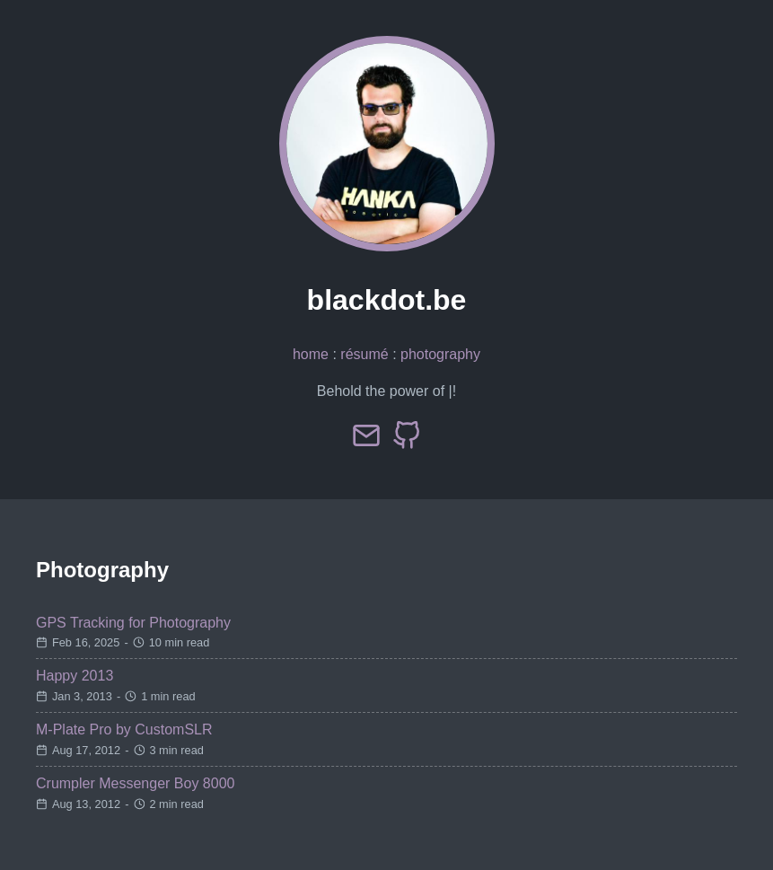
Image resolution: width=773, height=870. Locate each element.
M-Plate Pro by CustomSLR (124, 729)
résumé (364, 354)
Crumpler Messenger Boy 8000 (135, 783)
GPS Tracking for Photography (133, 622)
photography (440, 354)
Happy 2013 (74, 675)
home (311, 354)
